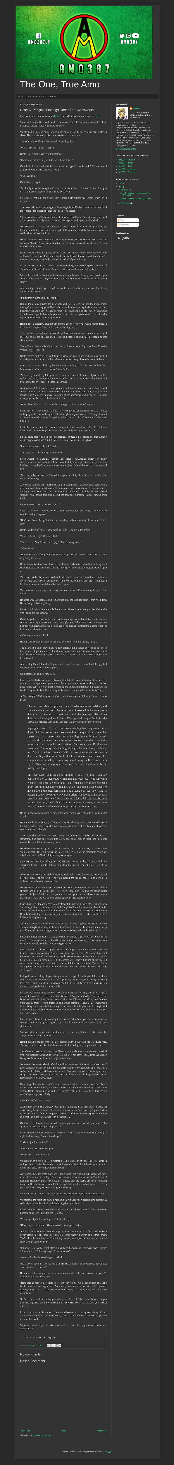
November (125, 190)
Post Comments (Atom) (40, 1435)
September (125, 203)
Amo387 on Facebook (127, 172)
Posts (121, 220)
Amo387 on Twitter (125, 163)
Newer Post (25, 1431)
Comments (123, 225)
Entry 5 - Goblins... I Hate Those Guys (135, 199)
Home (20, 96)
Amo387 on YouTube (126, 160)
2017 (121, 183)
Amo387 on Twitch (125, 166)
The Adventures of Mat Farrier (42, 96)
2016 (121, 187)
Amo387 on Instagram (127, 169)
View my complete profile (126, 149)
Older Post (101, 1431)
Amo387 (136, 108)
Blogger (108, 1451)
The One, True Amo (60, 84)
